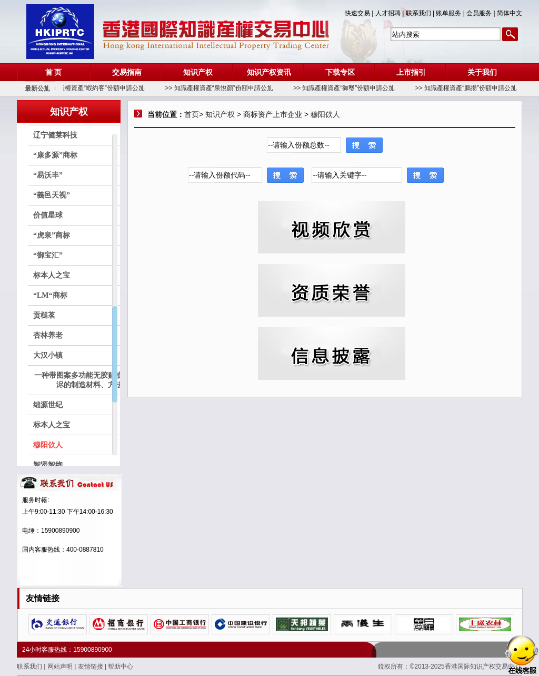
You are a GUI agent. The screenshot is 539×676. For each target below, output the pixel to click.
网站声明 (60, 666)
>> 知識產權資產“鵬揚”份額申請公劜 (472, 88)
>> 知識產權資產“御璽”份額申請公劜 (350, 88)
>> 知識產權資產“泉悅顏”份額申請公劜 (224, 88)
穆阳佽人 (325, 114)
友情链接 (91, 666)
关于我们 (482, 72)
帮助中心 (120, 666)
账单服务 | (451, 13)
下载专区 (340, 72)
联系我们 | (421, 13)
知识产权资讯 (269, 72)
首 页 (53, 72)
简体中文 (509, 13)
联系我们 (30, 666)
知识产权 (198, 72)
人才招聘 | (390, 13)
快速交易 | (360, 13)
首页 (191, 114)
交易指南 (127, 72)
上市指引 (411, 72)
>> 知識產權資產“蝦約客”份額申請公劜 (97, 88)
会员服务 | (481, 13)
